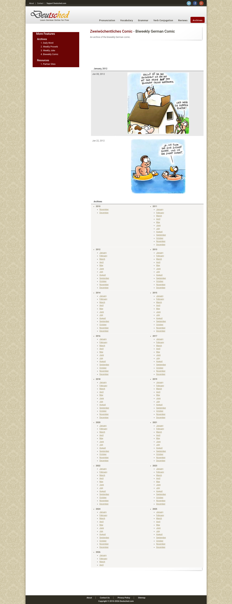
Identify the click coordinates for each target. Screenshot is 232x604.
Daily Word (48, 43)
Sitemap (141, 598)
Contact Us (105, 598)
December (104, 213)
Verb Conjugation (163, 20)
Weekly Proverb (50, 46)
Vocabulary (126, 20)
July (158, 228)
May (158, 222)
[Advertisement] (147, 53)
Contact (40, 3)
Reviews (183, 20)
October (159, 238)
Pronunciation (107, 20)
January (159, 209)
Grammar (143, 20)
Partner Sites (49, 64)
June (158, 225)
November (104, 209)
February (160, 213)
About (31, 3)
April (158, 219)
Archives (198, 20)
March (159, 216)
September (161, 235)
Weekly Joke (49, 50)
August (159, 232)
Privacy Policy (124, 598)
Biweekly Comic (50, 54)
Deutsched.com (127, 601)
